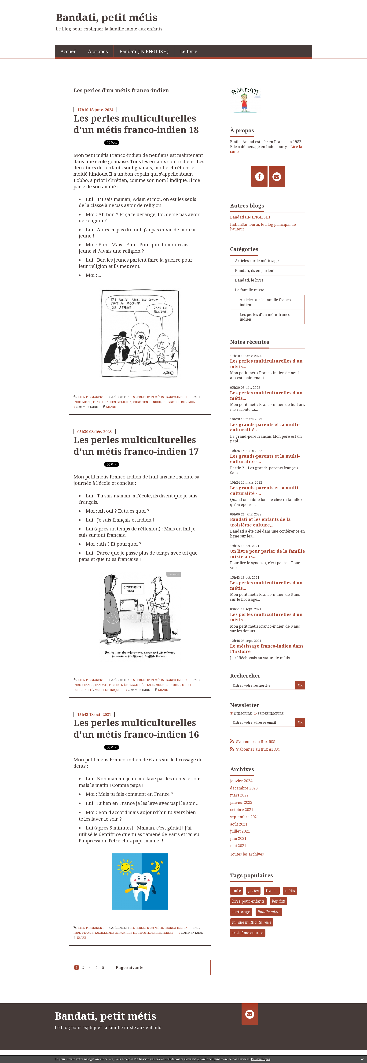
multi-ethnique (107, 690)
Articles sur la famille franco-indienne (266, 302)
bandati (101, 685)
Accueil (68, 51)
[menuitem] (68, 51)
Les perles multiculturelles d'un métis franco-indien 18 (136, 124)
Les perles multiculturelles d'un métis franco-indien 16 (136, 728)
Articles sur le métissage (257, 260)
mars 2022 (239, 795)
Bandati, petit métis (106, 17)
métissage (129, 685)
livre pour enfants (248, 901)
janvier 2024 (241, 780)
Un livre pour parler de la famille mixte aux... (267, 553)
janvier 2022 (241, 802)
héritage (146, 685)
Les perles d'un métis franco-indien (158, 397)
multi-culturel (167, 685)
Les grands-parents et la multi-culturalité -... (265, 427)
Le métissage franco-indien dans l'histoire (266, 648)
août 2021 (238, 824)
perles (114, 685)
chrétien (140, 402)
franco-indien (104, 402)
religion (124, 402)
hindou (155, 402)
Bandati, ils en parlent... (256, 270)
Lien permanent (88, 397)
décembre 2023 (244, 788)
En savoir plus (260, 1059)
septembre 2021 (244, 817)
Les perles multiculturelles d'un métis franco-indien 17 (136, 445)
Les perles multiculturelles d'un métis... (266, 363)
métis (87, 402)
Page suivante (129, 967)
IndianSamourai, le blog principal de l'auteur (263, 227)
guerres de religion (178, 402)
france (87, 685)
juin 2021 (238, 838)
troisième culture (247, 932)
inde (77, 402)
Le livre (188, 51)
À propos (98, 51)
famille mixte (106, 933)
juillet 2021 (240, 831)
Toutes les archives (247, 854)
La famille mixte (249, 290)
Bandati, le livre (249, 280)
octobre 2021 (241, 809)
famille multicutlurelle (140, 933)
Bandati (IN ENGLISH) (144, 51)
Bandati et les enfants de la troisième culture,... (260, 521)
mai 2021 (238, 845)
